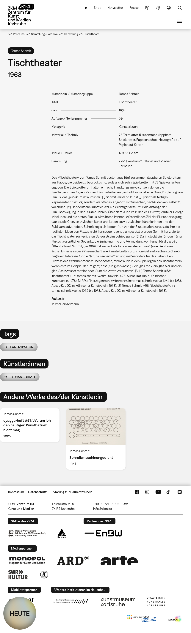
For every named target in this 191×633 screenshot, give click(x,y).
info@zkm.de (102, 509)
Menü (179, 21)
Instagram (147, 492)
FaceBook (136, 492)
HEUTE (20, 613)
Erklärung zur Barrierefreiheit (71, 492)
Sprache (169, 7)
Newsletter (115, 8)
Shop (97, 8)
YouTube (158, 492)
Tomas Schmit (22, 377)
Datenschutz (37, 492)
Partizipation (22, 347)
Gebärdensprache (158, 7)
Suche (179, 7)
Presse (134, 8)
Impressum (16, 492)
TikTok (169, 492)
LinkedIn (179, 492)
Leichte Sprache (147, 7)
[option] (96, 439)
